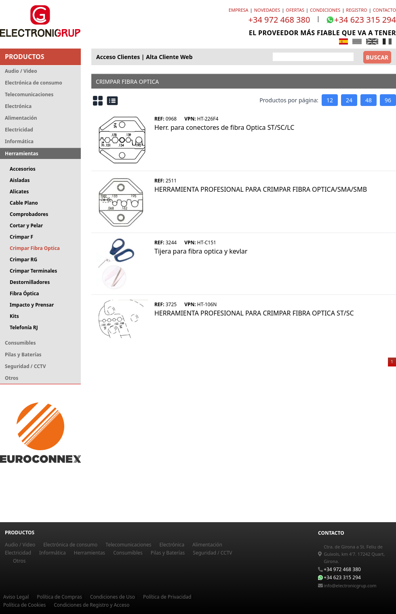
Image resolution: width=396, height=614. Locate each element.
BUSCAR (377, 57)
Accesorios (23, 168)
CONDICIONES (325, 10)
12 (329, 100)
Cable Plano (24, 202)
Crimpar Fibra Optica (35, 248)
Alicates (19, 191)
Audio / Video (21, 71)
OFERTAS (295, 10)
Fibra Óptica (24, 293)
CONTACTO (384, 10)
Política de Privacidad (167, 596)
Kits (14, 316)
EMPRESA (239, 10)
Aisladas (19, 180)
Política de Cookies (24, 604)
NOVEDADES (267, 10)
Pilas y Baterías (23, 354)
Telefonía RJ (24, 327)
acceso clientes (118, 57)
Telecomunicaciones (29, 94)
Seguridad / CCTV (25, 366)
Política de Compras (59, 596)
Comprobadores (29, 214)
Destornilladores (30, 282)
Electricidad (19, 129)
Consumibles (20, 342)
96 (388, 100)
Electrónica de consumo (33, 82)
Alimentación (21, 117)
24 (349, 100)
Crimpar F (21, 236)
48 (368, 100)
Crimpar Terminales (33, 270)
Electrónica (18, 106)
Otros (11, 378)
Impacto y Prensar (32, 304)
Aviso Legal (16, 596)
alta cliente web (169, 57)
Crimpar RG (23, 259)
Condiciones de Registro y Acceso (91, 604)
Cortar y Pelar (26, 225)
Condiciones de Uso (112, 596)
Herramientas (21, 153)
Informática (19, 141)
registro (356, 10)
